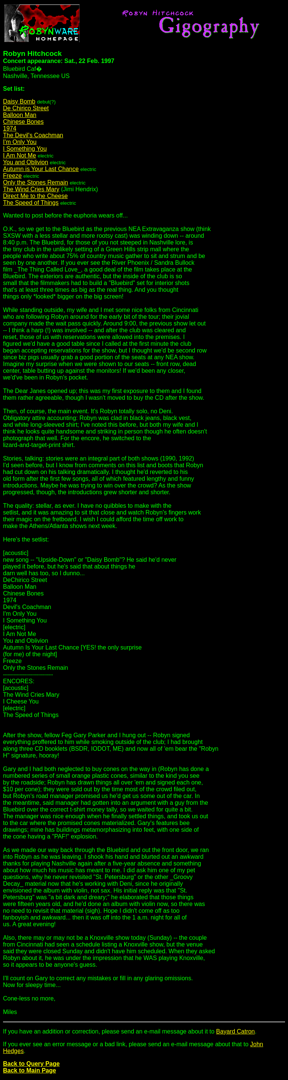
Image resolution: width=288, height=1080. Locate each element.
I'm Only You (19, 142)
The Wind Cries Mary (31, 189)
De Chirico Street (26, 108)
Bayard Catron (235, 1031)
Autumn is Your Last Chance (41, 169)
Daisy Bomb (19, 101)
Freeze (12, 175)
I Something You (25, 149)
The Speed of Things (30, 203)
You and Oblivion (25, 162)
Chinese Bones (23, 121)
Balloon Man (19, 115)
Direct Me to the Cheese (35, 196)
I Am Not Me (19, 155)
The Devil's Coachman (33, 135)
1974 (9, 128)
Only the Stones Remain (35, 182)
